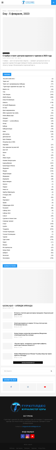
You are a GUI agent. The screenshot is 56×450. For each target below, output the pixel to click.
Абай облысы (7, 97)
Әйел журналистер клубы (10, 113)
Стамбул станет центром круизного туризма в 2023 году (27, 56)
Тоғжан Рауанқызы (8, 231)
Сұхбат (5, 226)
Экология (6, 255)
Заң (4, 155)
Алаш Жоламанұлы (8, 100)
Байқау (5, 126)
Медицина (6, 176)
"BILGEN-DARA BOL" (9, 79)
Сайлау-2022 (6, 213)
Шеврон (5, 253)
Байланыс (27, 448)
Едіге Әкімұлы (7, 139)
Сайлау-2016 (6, 210)
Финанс (5, 245)
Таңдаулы (6, 229)
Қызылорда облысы (9, 166)
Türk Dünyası (6, 94)
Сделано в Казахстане (10, 218)
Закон (4, 152)
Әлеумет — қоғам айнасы (11, 121)
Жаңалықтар (6, 53)
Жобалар (12, 448)
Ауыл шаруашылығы (9, 110)
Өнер (4, 197)
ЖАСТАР (5, 150)
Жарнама (5, 144)
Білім (4, 131)
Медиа (5, 171)
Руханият (6, 208)
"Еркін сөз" (6, 81)
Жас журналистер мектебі (11, 147)
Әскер (4, 123)
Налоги (5, 184)
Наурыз (5, 187)
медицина (6, 179)
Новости (5, 189)
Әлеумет (5, 118)
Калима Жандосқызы (9, 160)
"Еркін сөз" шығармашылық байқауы (14, 84)
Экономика (6, 258)
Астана (5, 108)
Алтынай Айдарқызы (9, 105)
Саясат (5, 216)
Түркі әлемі (6, 239)
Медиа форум (7, 173)
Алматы (5, 102)
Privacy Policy (41, 448)
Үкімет (5, 242)
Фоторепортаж (7, 247)
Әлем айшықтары (8, 115)
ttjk (5, 58)
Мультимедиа (7, 181)
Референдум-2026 (8, 205)
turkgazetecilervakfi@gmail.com (31, 426)
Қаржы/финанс (7, 163)
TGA (4, 92)
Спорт (4, 224)
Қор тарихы (19, 448)
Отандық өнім (7, 195)
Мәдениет (6, 168)
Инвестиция (6, 158)
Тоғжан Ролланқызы (9, 234)
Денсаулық (6, 134)
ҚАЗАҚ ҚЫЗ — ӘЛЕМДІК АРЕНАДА (17, 306)
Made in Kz (6, 89)
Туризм (5, 237)
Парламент (6, 200)
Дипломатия (7, 137)
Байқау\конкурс (7, 129)
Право (5, 202)
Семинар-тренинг (8, 221)
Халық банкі (6, 250)
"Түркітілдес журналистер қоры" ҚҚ (14, 86)
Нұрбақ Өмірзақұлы (9, 192)
